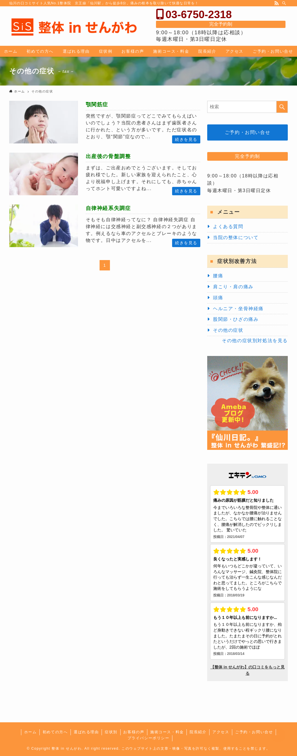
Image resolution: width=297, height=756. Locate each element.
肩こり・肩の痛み (233, 286)
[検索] (284, 3)
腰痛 (218, 275)
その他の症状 (228, 330)
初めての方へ (55, 732)
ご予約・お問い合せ (247, 132)
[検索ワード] (247, 107)
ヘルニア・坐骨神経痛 (238, 308)
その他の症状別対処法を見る (255, 340)
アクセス (220, 732)
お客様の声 (133, 732)
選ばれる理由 (86, 732)
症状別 (111, 732)
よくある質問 (228, 226)
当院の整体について (235, 237)
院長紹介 (198, 732)
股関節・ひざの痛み (235, 319)
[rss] (276, 3)
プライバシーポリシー (148, 738)
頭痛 (218, 297)
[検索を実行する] (282, 107)
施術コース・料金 (167, 732)
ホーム (30, 732)
